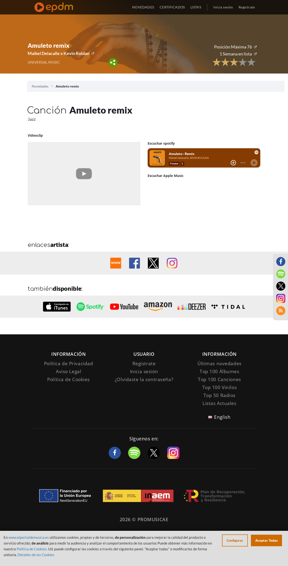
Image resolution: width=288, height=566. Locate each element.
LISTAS (195, 7)
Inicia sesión (223, 7)
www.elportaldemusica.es (28, 537)
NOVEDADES (143, 7)
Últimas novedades (219, 363)
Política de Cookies (68, 379)
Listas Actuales (219, 403)
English (222, 417)
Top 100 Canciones (219, 379)
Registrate (144, 363)
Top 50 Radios (219, 395)
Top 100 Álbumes (219, 371)
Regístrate (247, 7)
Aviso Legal (68, 371)
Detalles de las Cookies (36, 555)
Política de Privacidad (68, 363)
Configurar (235, 540)
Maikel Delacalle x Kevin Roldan (58, 53)
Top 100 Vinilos (219, 387)
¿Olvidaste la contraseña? (144, 379)
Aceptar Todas (266, 540)
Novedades (40, 86)
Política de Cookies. (32, 549)
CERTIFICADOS (172, 7)
